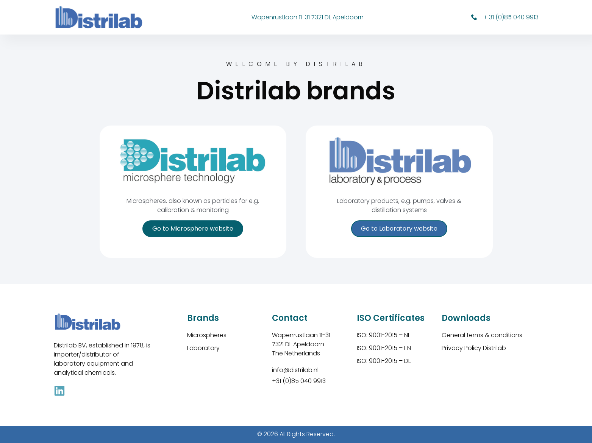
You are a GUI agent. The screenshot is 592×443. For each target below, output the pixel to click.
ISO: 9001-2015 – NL (383, 335)
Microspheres (206, 335)
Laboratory (203, 348)
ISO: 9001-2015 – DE (384, 361)
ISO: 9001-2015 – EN (384, 348)
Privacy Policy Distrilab (474, 348)
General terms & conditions (482, 335)
